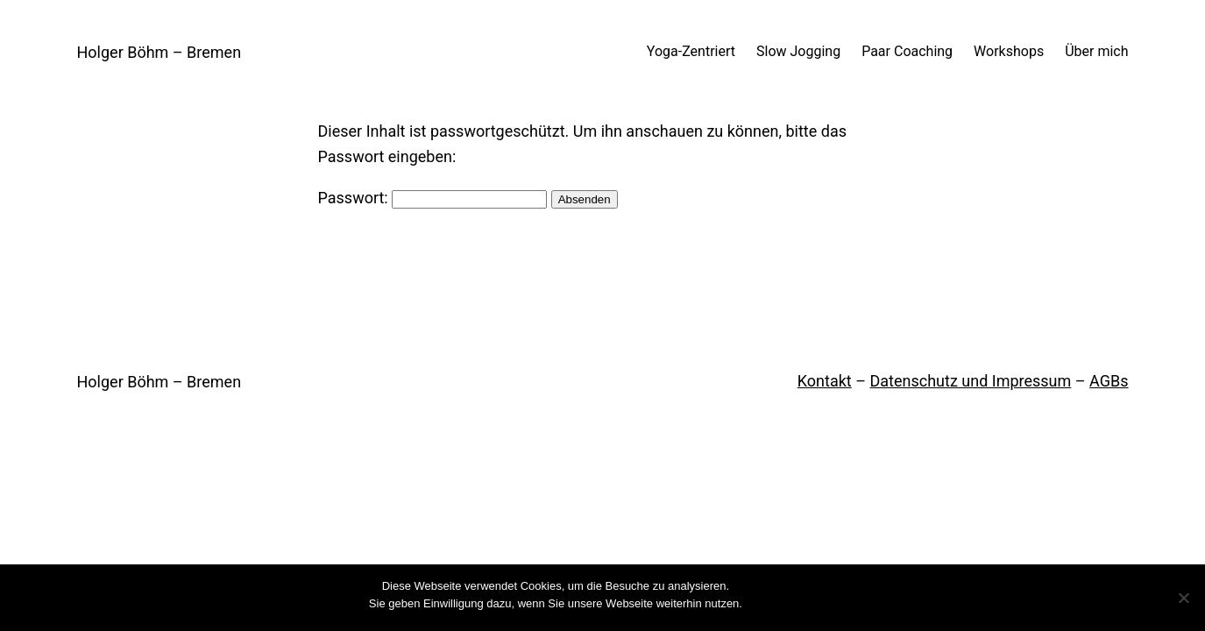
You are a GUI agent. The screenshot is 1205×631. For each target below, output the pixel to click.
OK (759, 603)
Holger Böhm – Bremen (159, 52)
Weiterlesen (806, 603)
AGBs (1108, 381)
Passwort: (433, 197)
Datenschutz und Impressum (970, 381)
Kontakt (824, 381)
